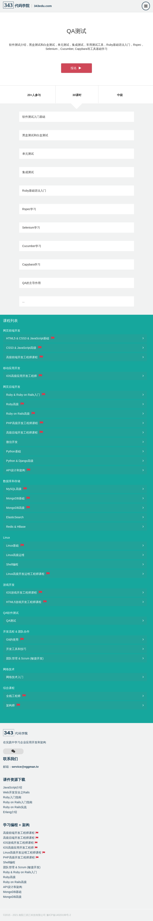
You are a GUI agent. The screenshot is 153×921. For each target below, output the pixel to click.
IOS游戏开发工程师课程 (24, 592)
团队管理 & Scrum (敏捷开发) (25, 658)
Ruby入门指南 (12, 797)
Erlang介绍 (10, 812)
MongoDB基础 (18, 498)
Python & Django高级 (19, 460)
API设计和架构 (18, 470)
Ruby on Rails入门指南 (17, 802)
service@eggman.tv (25, 766)
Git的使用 (15, 639)
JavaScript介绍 (12, 787)
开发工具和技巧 (16, 649)
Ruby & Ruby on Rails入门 (25, 394)
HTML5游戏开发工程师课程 (26, 602)
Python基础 (13, 451)
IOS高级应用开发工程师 (24, 376)
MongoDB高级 (18, 507)
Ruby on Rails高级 (20, 413)
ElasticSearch (15, 517)
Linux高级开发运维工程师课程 (28, 573)
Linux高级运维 (15, 555)
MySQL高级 (16, 489)
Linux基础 (15, 545)
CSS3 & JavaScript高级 (24, 347)
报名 (76, 68)
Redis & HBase (16, 526)
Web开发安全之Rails (16, 792)
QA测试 (11, 620)
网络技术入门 (14, 677)
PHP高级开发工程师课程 (24, 423)
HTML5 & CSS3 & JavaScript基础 (30, 338)
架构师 (13, 705)
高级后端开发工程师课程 (24, 432)
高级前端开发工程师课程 (24, 357)
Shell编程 (12, 564)
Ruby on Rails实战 (15, 807)
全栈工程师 (16, 696)
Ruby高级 (15, 404)
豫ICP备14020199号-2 (58, 915)
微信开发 (12, 442)
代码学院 (27, 5)
